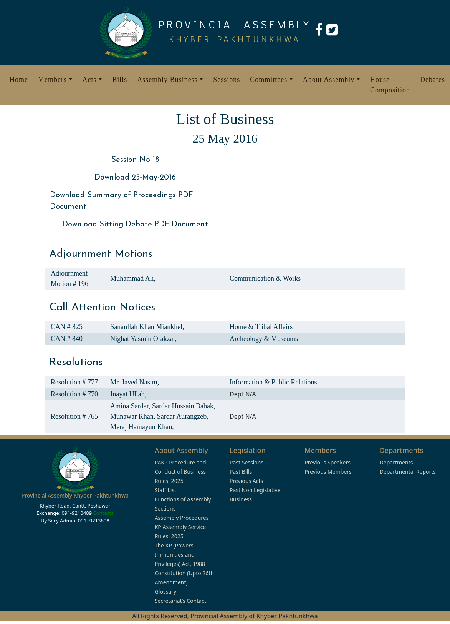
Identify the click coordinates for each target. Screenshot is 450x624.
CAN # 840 (67, 339)
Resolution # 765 (74, 416)
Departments (396, 462)
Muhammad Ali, (133, 278)
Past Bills (241, 471)
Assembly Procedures (182, 517)
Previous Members (327, 471)
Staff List (166, 490)
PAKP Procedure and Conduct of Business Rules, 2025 (180, 471)
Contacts (103, 512)
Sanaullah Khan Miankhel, (147, 327)
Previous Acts (246, 480)
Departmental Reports (408, 471)
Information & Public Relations (273, 382)
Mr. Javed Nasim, (134, 382)
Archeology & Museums (264, 339)
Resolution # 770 (74, 394)
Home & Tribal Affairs (261, 327)
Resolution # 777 (74, 382)
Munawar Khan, (133, 416)
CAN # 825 (67, 327)
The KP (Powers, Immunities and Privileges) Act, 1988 (180, 554)
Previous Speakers (327, 462)
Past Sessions (246, 462)
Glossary (165, 591)
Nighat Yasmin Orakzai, (143, 339)
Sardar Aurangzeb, (182, 416)
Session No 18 (135, 160)
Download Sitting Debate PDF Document (135, 224)
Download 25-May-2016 (135, 177)
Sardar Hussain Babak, (183, 406)
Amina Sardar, (131, 406)
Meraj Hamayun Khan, (142, 427)
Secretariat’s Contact (180, 600)
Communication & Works (265, 278)
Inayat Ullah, (128, 394)
